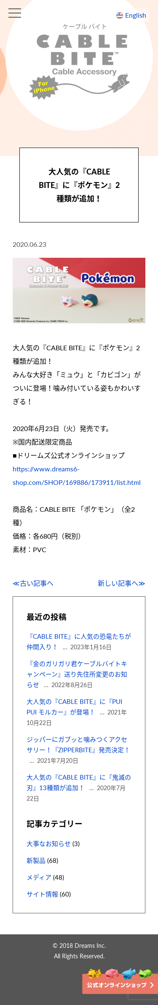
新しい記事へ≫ (121, 583)
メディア (39, 877)
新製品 (36, 860)
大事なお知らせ (49, 843)
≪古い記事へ (33, 583)
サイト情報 (42, 894)
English (135, 15)
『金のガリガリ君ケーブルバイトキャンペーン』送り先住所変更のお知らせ (77, 674)
